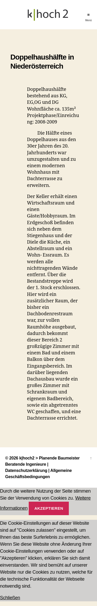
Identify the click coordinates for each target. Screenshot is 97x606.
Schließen (10, 597)
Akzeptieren (48, 508)
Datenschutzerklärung (26, 470)
